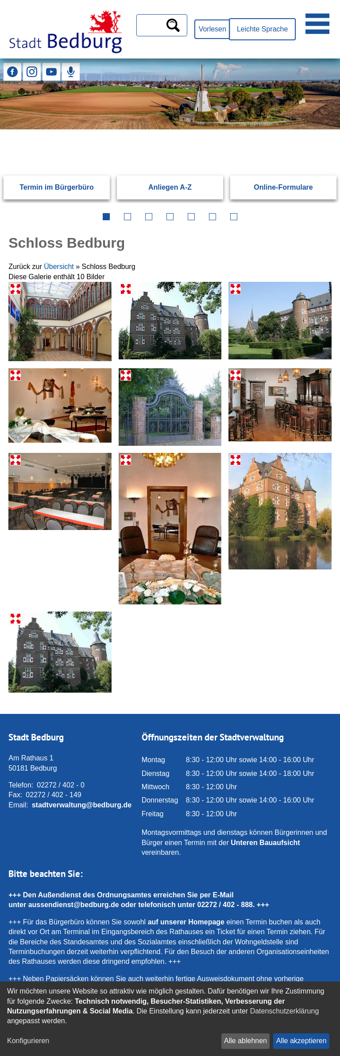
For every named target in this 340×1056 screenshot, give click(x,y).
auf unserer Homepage (186, 922)
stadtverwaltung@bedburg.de (81, 805)
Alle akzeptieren (301, 1040)
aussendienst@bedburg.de (73, 904)
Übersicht (59, 266)
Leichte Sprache (262, 29)
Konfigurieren (28, 1040)
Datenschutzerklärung (284, 1011)
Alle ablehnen (245, 1040)
